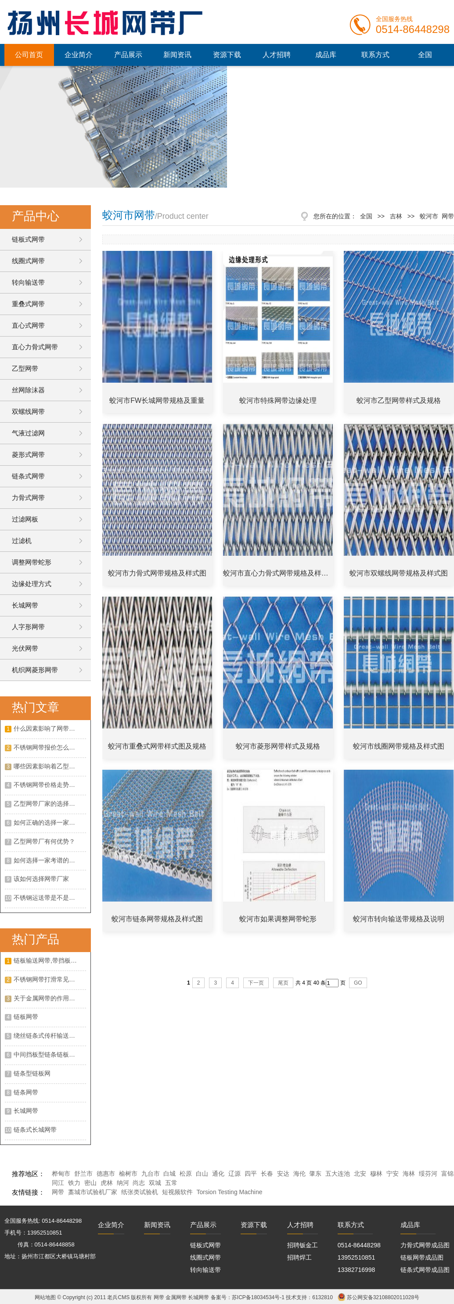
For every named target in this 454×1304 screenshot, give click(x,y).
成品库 (325, 54)
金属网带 (176, 1297)
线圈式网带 (28, 260)
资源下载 (227, 54)
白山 (202, 1173)
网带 (58, 1191)
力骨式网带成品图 (425, 1245)
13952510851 (356, 1257)
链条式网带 (28, 476)
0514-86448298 (359, 1245)
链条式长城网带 (35, 1129)
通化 (218, 1173)
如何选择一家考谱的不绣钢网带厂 (50, 860)
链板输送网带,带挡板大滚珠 (50, 960)
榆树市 (128, 1173)
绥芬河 (428, 1173)
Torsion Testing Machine (230, 1191)
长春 (267, 1173)
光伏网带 (25, 648)
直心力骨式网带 (35, 347)
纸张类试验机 (139, 1191)
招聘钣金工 (302, 1245)
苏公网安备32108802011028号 (383, 1297)
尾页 (283, 983)
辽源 (234, 1173)
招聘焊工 (299, 1257)
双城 (155, 1182)
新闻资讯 (177, 54)
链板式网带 (28, 239)
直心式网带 (28, 325)
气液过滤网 (28, 433)
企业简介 (79, 54)
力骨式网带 (28, 497)
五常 (171, 1182)
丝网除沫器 (28, 390)
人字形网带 (28, 626)
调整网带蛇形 (31, 562)
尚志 (139, 1182)
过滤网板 (25, 519)
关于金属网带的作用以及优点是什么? (50, 998)
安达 (283, 1173)
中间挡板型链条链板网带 (47, 1054)
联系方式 (375, 54)
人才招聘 (277, 54)
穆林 (376, 1173)
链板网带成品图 (421, 1257)
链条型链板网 (32, 1073)
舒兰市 (83, 1173)
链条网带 (26, 1092)
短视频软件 (177, 1191)
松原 (186, 1173)
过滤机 (22, 540)
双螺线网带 (28, 411)
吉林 (396, 216)
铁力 (74, 1182)
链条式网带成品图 (425, 1269)
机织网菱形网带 (35, 670)
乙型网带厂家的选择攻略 (47, 803)
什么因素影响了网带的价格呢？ (50, 728)
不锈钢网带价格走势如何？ (50, 784)
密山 (90, 1182)
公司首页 (29, 54)
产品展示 (128, 54)
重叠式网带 (28, 304)
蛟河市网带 (128, 215)
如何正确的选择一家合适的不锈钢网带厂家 (50, 822)
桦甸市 (61, 1173)
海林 (409, 1173)
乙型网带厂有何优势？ (44, 841)
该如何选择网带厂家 (41, 878)
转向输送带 (28, 282)
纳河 (123, 1182)
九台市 (150, 1173)
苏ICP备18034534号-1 (258, 1297)
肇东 (315, 1173)
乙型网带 (25, 368)
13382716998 (356, 1269)
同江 (58, 1182)
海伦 (299, 1173)
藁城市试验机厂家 (92, 1191)
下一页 (256, 983)
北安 (360, 1173)
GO (358, 983)
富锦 (447, 1173)
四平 (251, 1173)
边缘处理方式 (31, 583)
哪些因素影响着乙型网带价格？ (50, 766)
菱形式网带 (28, 454)
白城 (169, 1173)
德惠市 (106, 1173)
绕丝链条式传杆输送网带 (47, 1035)
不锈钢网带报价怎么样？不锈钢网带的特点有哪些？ (50, 747)
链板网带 (26, 1016)
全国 (425, 54)
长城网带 (25, 605)
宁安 (392, 1173)
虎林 (107, 1182)
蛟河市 (429, 216)
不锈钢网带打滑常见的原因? (50, 979)
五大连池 (337, 1173)
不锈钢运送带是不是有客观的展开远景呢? (50, 897)
